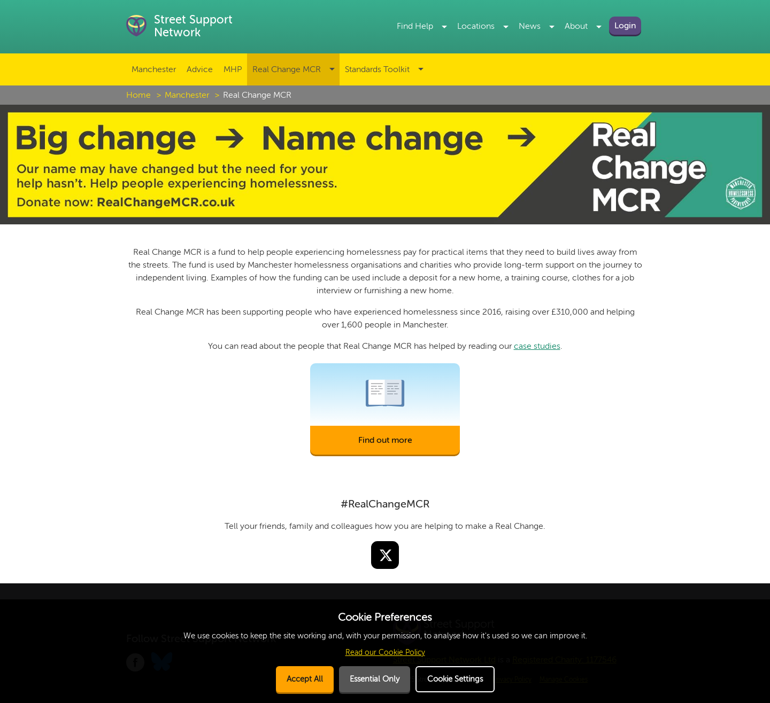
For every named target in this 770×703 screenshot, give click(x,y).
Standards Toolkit (377, 69)
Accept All (305, 679)
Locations (476, 26)
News (530, 26)
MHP (233, 69)
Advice (200, 69)
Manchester (154, 69)
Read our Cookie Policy (385, 653)
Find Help (415, 26)
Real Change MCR (286, 69)
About (576, 26)
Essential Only (374, 679)
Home (138, 95)
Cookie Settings (455, 679)
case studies (537, 346)
